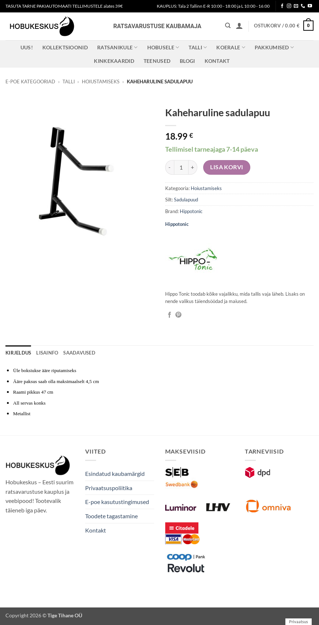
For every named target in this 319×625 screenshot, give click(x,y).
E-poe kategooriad (30, 81)
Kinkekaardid (114, 61)
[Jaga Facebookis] (169, 315)
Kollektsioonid (65, 47)
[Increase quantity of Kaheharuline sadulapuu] (193, 167)
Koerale (230, 47)
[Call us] (303, 6)
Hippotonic (191, 211)
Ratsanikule (117, 47)
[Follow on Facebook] (282, 6)
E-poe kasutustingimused (117, 501)
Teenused (157, 61)
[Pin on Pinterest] (178, 315)
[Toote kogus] (181, 167)
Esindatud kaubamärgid (115, 473)
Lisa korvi (226, 167)
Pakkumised (274, 47)
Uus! (26, 47)
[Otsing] (228, 26)
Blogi (187, 61)
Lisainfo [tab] (47, 353)
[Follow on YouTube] (310, 6)
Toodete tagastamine (111, 515)
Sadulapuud (186, 199)
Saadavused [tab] (79, 353)
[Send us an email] (296, 6)
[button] (239, 26)
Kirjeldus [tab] (18, 353)
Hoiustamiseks (100, 81)
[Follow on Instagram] (289, 6)
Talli (198, 47)
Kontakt (217, 61)
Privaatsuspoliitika (108, 487)
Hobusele (163, 47)
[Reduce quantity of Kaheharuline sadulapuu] (169, 167)
